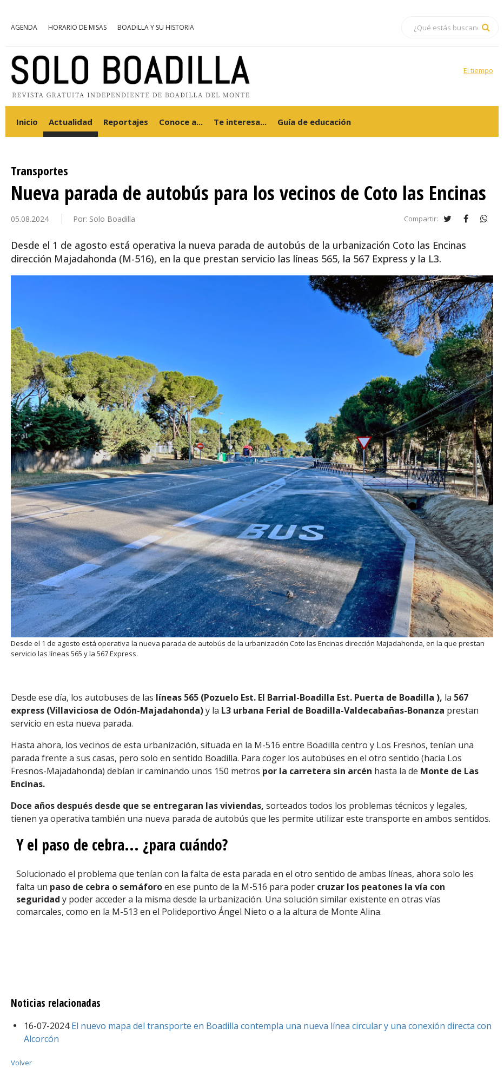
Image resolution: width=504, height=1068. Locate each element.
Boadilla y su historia (155, 27)
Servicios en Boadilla (248, 27)
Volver (21, 1062)
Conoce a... (181, 121)
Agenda (24, 27)
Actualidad (70, 121)
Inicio (27, 121)
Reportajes (125, 121)
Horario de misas (77, 27)
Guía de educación (314, 121)
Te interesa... (240, 121)
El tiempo (478, 70)
